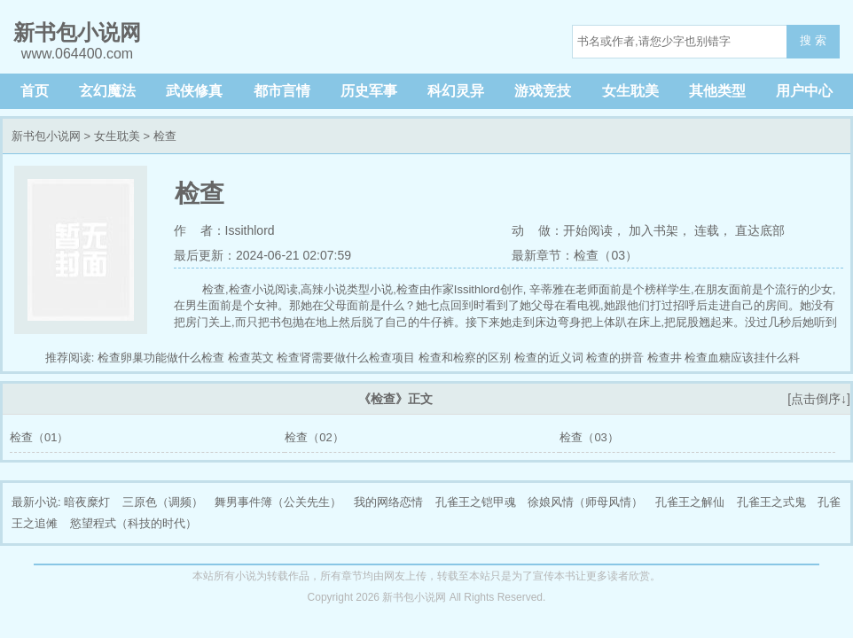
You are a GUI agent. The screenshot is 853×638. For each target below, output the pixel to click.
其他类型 (717, 90)
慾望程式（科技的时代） (133, 523)
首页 (34, 90)
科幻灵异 (455, 90)
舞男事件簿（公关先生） (278, 502)
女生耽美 (630, 90)
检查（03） (589, 437)
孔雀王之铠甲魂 (475, 502)
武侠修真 (194, 90)
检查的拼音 (615, 357)
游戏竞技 (542, 90)
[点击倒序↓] (818, 399)
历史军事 (368, 90)
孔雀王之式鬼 (771, 502)
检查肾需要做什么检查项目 (346, 357)
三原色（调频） (162, 502)
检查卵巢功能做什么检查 (161, 357)
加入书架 (653, 230)
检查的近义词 (548, 357)
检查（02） (314, 437)
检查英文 (251, 357)
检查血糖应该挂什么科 (742, 357)
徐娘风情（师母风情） (585, 502)
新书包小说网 (46, 136)
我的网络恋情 (388, 502)
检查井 (664, 357)
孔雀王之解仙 (689, 502)
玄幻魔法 (107, 90)
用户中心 (804, 90)
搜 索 (813, 40)
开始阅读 (588, 230)
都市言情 (282, 90)
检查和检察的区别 (465, 357)
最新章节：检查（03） (575, 255)
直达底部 (760, 230)
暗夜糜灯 (87, 502)
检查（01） (39, 437)
